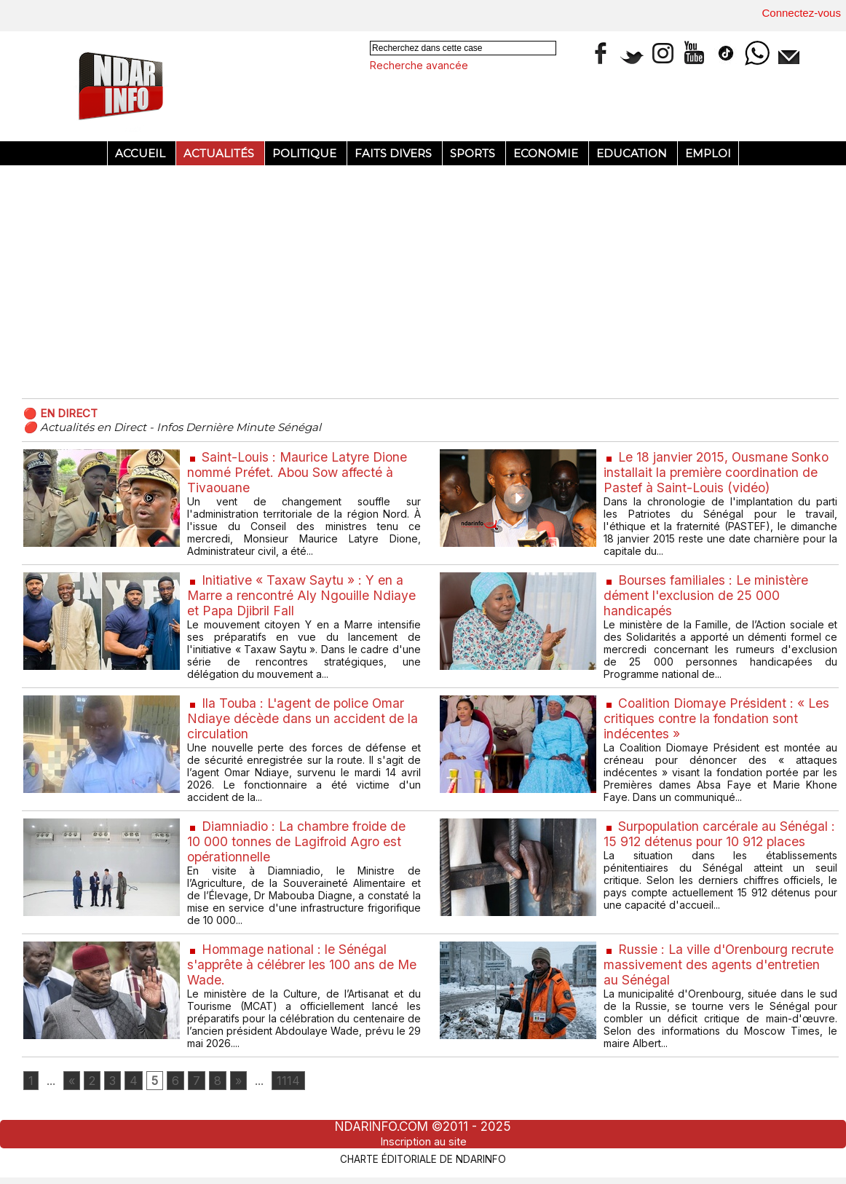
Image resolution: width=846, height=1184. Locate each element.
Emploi (708, 153)
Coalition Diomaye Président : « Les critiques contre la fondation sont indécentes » (718, 718)
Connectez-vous (801, 13)
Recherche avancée (419, 65)
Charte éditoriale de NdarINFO (423, 1160)
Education (633, 153)
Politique (305, 153)
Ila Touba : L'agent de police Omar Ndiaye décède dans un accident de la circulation (302, 718)
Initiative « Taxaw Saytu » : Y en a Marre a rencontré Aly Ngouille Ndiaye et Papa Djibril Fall (302, 595)
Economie (547, 153)
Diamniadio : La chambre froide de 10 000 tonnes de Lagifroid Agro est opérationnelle (298, 841)
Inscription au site (423, 1143)
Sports (474, 153)
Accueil (141, 153)
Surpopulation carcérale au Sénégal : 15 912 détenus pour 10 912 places (717, 833)
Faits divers (395, 153)
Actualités (220, 153)
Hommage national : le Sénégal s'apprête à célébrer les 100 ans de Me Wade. (303, 964)
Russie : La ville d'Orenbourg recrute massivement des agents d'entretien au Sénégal (701, 964)
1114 (295, 1082)
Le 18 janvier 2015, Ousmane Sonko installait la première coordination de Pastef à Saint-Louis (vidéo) (718, 472)
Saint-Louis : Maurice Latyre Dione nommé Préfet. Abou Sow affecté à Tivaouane (299, 472)
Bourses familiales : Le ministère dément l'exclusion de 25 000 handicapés (707, 595)
